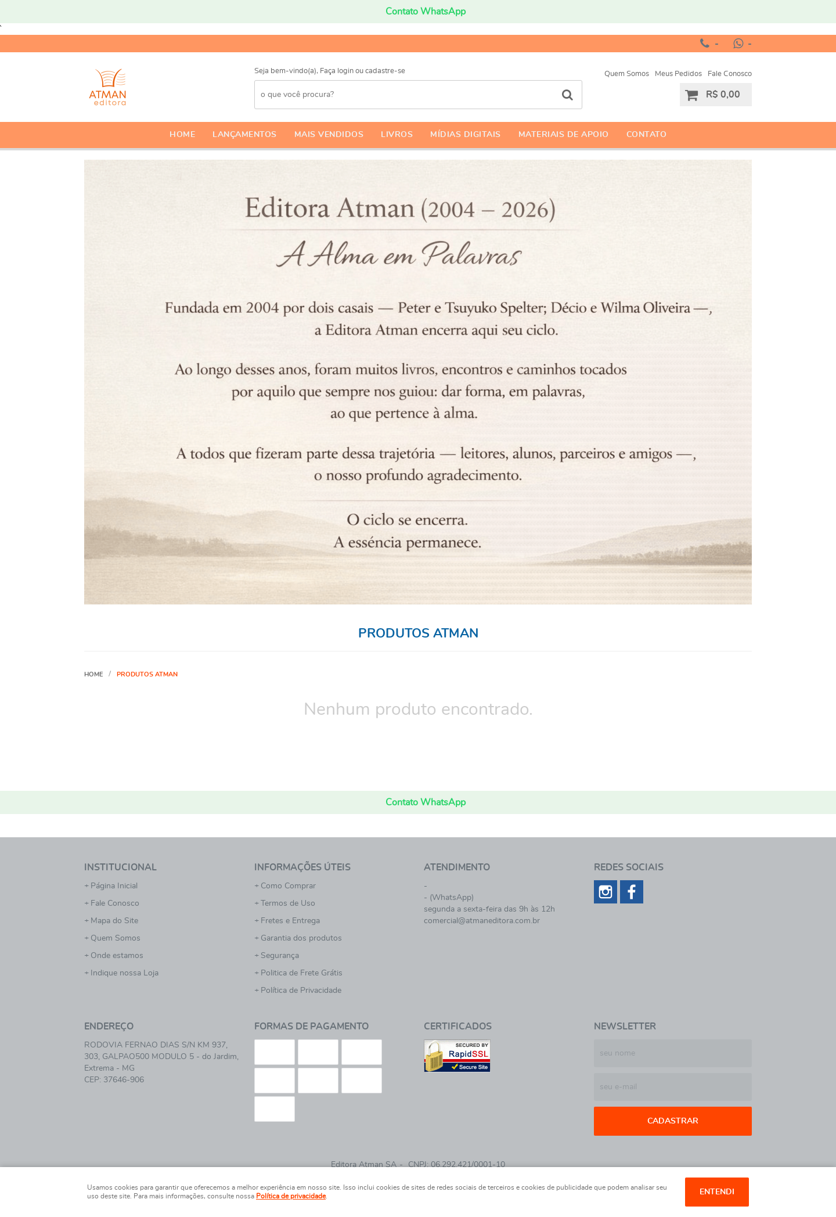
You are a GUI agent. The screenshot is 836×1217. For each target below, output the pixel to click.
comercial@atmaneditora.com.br (482, 921)
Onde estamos (117, 956)
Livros (397, 135)
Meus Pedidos (678, 74)
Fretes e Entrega (290, 921)
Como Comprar (288, 886)
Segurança (280, 956)
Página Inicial (114, 886)
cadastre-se (385, 71)
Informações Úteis (302, 867)
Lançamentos (244, 135)
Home (182, 135)
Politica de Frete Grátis (302, 973)
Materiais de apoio (563, 135)
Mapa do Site (114, 921)
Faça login (337, 71)
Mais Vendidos (329, 135)
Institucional (120, 867)
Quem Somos (626, 74)
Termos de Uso (288, 903)
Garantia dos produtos (301, 938)
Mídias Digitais (465, 135)
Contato (646, 135)
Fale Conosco (730, 74)
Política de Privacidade (301, 990)
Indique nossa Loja (124, 973)
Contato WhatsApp (425, 11)
